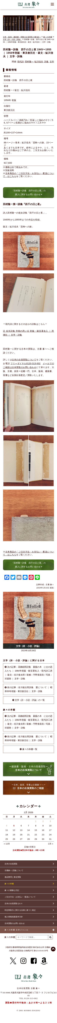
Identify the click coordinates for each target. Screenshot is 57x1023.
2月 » (50, 844)
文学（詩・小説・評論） (12, 39)
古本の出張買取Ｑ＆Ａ (14, 903)
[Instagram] (23, 961)
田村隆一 (29, 61)
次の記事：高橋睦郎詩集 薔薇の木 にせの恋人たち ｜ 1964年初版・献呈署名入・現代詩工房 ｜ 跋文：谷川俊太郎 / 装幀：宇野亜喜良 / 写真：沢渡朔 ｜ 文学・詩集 (28, 673)
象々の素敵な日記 (12, 890)
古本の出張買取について (24, 359)
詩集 (46, 61)
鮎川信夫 (39, 61)
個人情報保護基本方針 (14, 917)
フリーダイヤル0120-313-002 (25, 363)
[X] (13, 961)
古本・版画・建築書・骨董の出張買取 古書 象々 (22, 37)
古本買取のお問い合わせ (15, 923)
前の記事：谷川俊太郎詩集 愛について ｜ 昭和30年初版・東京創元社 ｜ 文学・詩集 (28, 689)
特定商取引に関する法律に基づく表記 (20, 910)
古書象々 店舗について (14, 870)
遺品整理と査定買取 (13, 877)
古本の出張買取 (11, 864)
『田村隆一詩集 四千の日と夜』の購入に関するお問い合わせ (29, 192)
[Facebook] (34, 961)
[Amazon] (44, 961)
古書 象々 (28, 4)
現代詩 (20, 61)
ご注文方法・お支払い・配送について (20, 897)
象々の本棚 (47, 37)
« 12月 (7, 844)
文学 (52, 61)
